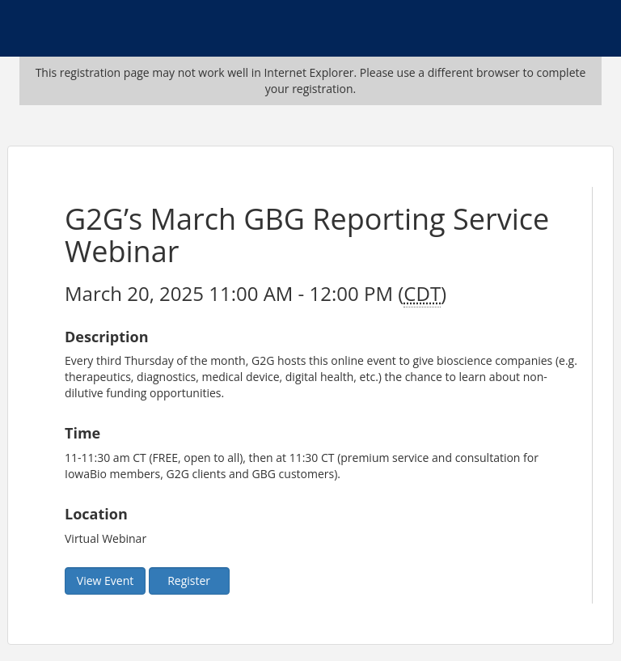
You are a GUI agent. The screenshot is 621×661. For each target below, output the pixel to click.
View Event (105, 580)
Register (188, 580)
